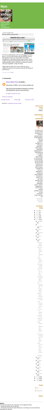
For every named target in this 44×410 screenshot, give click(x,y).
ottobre (39, 229)
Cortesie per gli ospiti (39, 244)
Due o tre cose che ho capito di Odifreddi (40, 252)
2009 (37, 378)
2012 (37, 217)
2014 (37, 214)
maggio (40, 360)
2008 (37, 380)
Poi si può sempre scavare (40, 265)
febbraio (40, 370)
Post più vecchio (29, 99)
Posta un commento (7, 96)
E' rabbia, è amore (40, 299)
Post (37, 388)
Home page (17, 99)
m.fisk (41, 128)
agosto (39, 236)
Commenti (38, 390)
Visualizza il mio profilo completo (39, 200)
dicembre (40, 221)
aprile (39, 363)
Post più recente (5, 99)
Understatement (39, 319)
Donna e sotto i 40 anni (39, 295)
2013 (37, 216)
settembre (40, 232)
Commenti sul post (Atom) (14, 103)
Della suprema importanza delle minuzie (40, 327)
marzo (39, 367)
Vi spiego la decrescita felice (39, 271)
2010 (37, 377)
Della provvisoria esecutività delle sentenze (39, 348)
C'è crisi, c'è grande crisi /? (39, 311)
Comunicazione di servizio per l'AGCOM (40, 337)
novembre (39, 226)
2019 (37, 210)
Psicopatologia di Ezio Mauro (40, 279)
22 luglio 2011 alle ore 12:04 (13, 93)
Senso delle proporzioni (10, 34)
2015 (37, 212)
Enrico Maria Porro (12, 82)
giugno (39, 357)
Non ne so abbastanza (6, 12)
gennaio (40, 373)
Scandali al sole (39, 316)
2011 (37, 219)
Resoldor (39, 355)
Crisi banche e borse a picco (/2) (39, 304)
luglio (39, 239)
